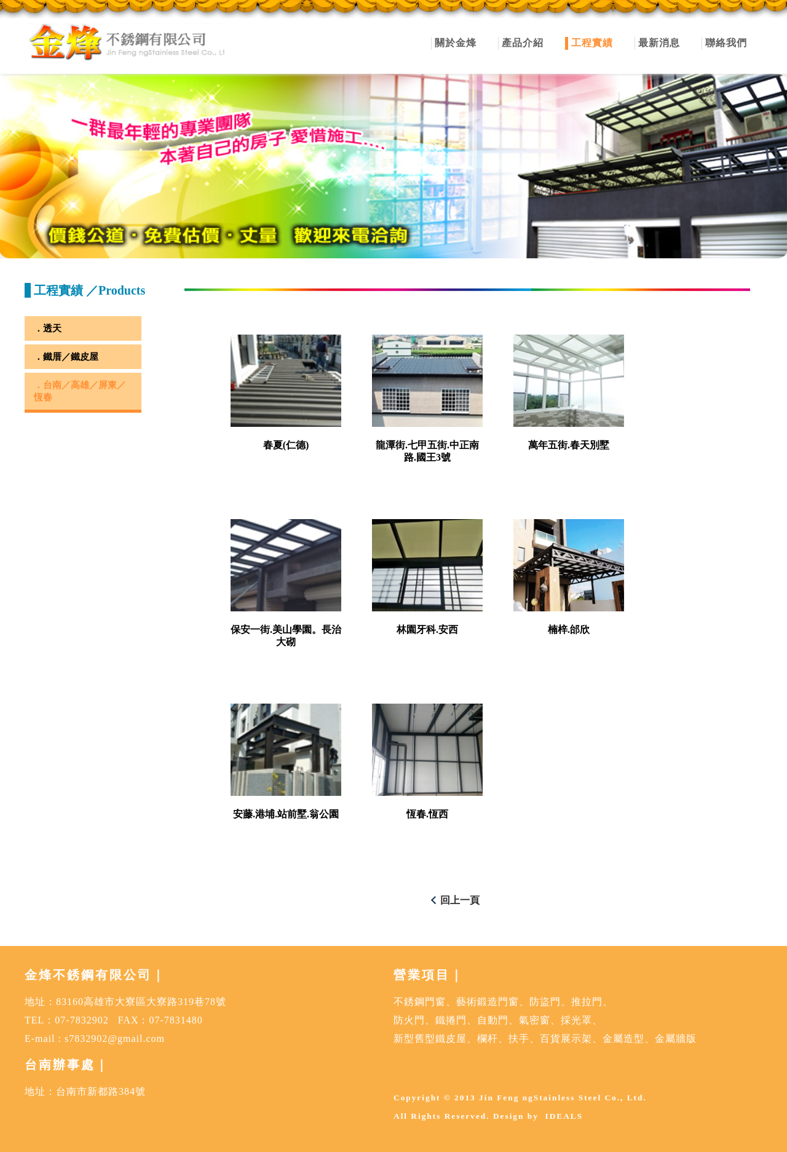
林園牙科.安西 (427, 629)
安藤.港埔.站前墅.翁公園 (286, 814)
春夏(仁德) (286, 445)
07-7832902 (81, 1020)
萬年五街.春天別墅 (568, 445)
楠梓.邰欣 (569, 629)
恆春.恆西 (427, 814)
